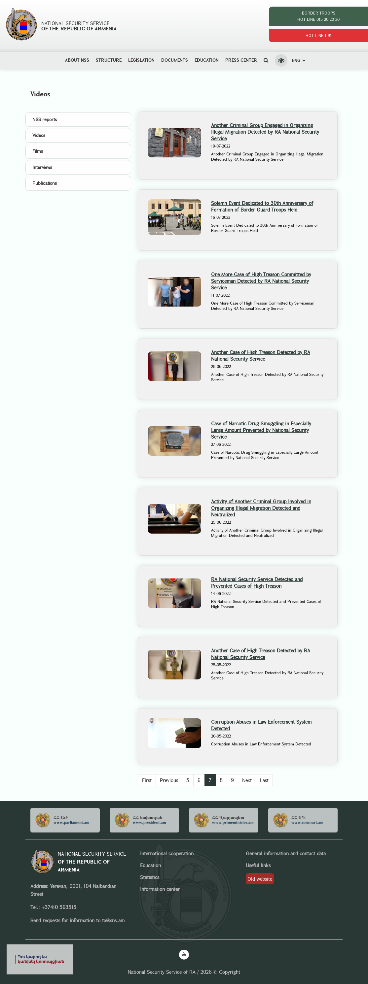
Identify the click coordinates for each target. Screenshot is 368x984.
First (147, 780)
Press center (241, 60)
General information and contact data (286, 853)
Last (264, 780)
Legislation (141, 60)
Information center (160, 889)
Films (37, 151)
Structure (109, 60)
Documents (174, 60)
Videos (38, 135)
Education (207, 60)
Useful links (258, 865)
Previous (169, 780)
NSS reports (44, 119)
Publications (44, 183)
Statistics (149, 877)
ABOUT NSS (77, 60)
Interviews (42, 167)
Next (247, 780)
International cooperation (167, 853)
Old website (259, 878)
